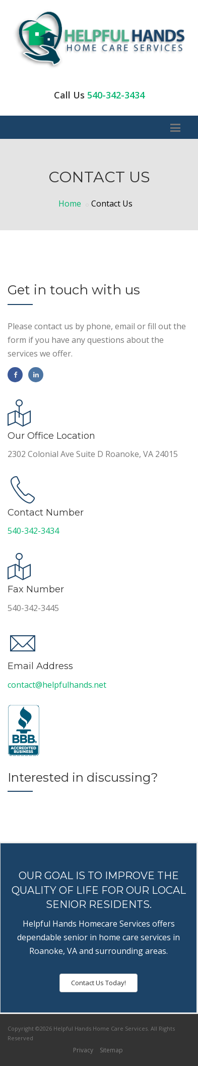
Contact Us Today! (98, 982)
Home (69, 203)
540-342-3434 (116, 95)
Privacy (83, 1050)
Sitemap (111, 1050)
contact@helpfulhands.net (57, 684)
